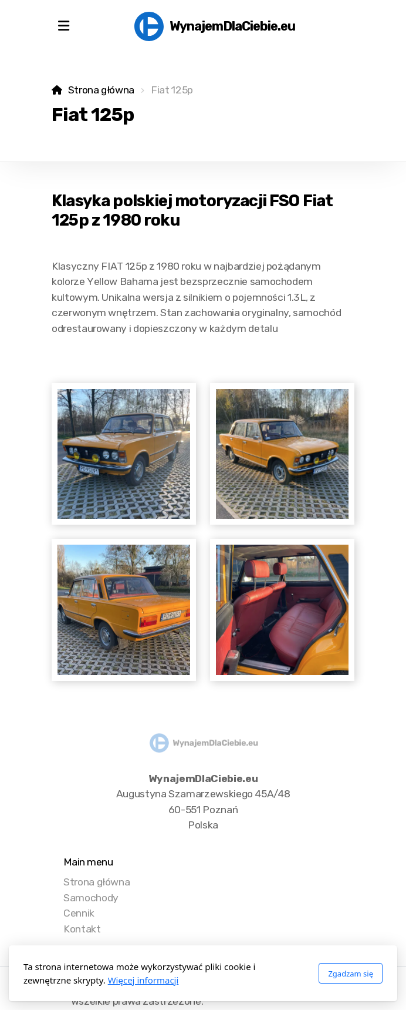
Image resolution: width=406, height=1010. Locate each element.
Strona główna (101, 90)
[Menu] (63, 26)
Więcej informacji (143, 980)
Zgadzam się (350, 973)
